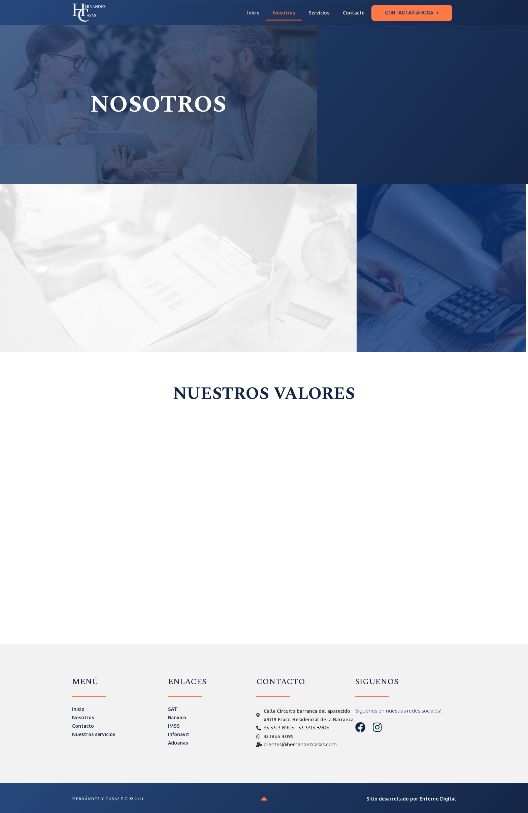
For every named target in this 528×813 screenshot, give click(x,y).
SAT (172, 709)
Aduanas (178, 742)
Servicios (318, 13)
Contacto (354, 13)
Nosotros (284, 13)
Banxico (177, 717)
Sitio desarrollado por (411, 798)
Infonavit (178, 734)
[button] (411, 13)
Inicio (253, 13)
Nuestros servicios (93, 734)
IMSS (174, 725)
